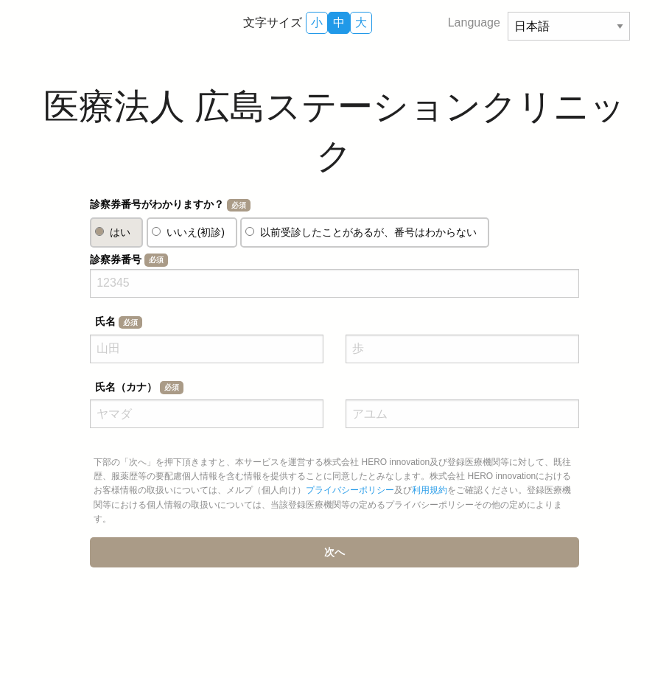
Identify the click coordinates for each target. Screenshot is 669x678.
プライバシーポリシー (350, 490)
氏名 (118, 322)
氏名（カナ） (139, 387)
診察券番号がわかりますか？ (170, 205)
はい (120, 232)
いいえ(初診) (196, 232)
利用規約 (429, 490)
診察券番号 (128, 260)
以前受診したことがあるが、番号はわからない (368, 232)
